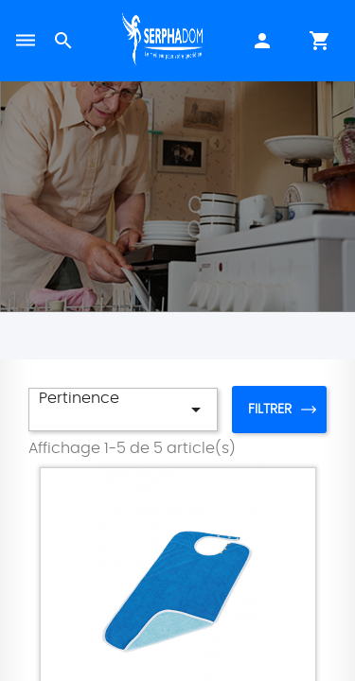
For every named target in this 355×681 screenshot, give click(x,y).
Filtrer (270, 409)
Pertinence (123, 406)
